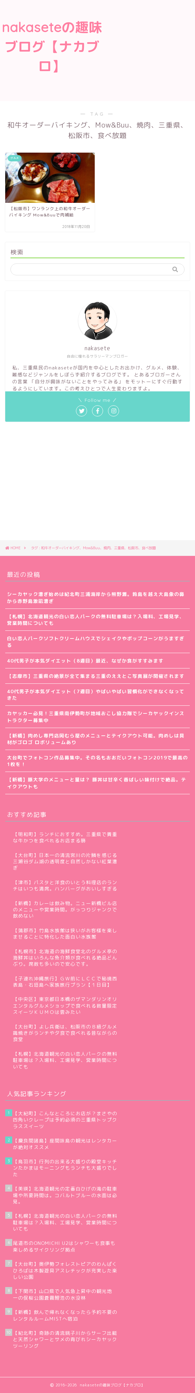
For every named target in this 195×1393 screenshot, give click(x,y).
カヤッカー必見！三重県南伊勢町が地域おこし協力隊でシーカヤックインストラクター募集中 (96, 716)
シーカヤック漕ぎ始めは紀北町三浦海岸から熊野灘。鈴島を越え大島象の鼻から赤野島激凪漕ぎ (96, 597)
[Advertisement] (149, 50)
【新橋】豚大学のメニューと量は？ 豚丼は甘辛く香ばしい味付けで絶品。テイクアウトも (96, 782)
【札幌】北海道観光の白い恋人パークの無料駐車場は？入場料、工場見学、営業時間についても (96, 619)
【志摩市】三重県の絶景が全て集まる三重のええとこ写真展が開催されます (96, 676)
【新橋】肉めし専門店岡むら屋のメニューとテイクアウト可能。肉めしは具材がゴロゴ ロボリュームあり (96, 738)
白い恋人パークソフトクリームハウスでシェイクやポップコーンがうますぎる (96, 641)
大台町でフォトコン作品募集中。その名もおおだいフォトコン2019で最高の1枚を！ (97, 760)
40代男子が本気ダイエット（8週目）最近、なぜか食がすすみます (85, 660)
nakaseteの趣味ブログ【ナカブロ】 (52, 47)
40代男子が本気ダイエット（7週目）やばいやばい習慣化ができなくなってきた (96, 694)
